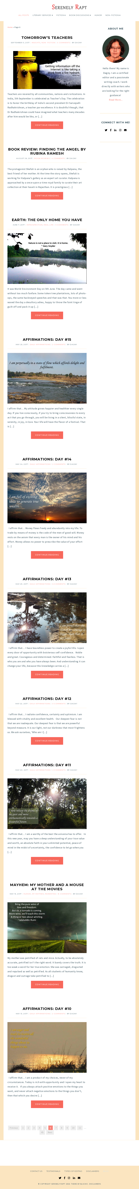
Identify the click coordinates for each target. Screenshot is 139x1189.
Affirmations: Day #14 (47, 459)
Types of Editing (73, 1171)
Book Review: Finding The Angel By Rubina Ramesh (47, 151)
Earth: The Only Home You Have (47, 220)
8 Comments (64, 894)
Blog (106, 1171)
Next (50, 1132)
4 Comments (63, 43)
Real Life (48, 225)
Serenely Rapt (58, 1184)
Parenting (50, 894)
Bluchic (84, 1184)
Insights (36, 43)
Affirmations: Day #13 (47, 579)
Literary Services (42, 15)
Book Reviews (42, 158)
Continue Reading (47, 125)
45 (42, 1132)
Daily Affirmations (40, 344)
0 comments (58, 704)
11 (80, 1128)
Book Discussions (79, 15)
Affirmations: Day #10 (47, 1009)
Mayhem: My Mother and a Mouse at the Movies (47, 887)
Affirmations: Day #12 (47, 699)
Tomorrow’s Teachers (47, 37)
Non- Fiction (112, 15)
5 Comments (62, 225)
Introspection (35, 225)
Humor (98, 15)
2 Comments (58, 344)
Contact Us (36, 1171)
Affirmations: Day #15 (47, 339)
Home (10, 27)
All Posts (23, 15)
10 (73, 1128)
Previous (14, 1128)
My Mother (38, 894)
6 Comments (58, 584)
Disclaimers (92, 1171)
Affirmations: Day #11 (47, 765)
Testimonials (53, 1171)
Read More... (115, 99)
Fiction (60, 15)
